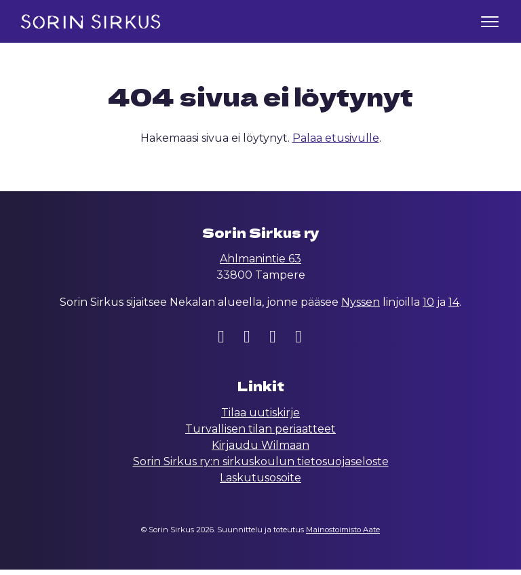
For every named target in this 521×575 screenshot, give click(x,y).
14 (453, 307)
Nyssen (360, 307)
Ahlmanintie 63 (260, 264)
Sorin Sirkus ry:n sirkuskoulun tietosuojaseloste (261, 466)
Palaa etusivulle (335, 143)
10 (428, 307)
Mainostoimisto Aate (343, 535)
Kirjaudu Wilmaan (260, 450)
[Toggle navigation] (490, 21)
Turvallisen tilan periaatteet (260, 434)
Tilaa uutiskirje (260, 418)
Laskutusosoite (260, 483)
